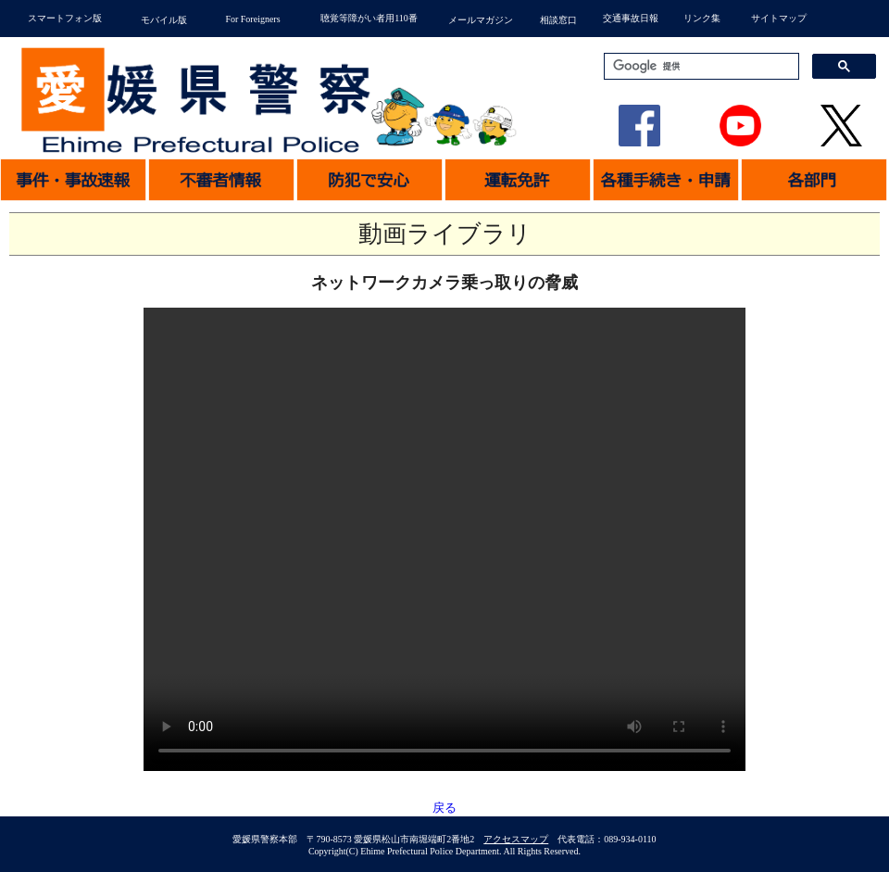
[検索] (699, 66)
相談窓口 (558, 20)
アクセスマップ (515, 839)
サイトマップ (779, 18)
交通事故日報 (630, 18)
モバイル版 (164, 20)
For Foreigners (252, 19)
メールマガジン (480, 20)
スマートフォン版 (65, 18)
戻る (444, 808)
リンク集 (701, 18)
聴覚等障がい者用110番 (369, 18)
